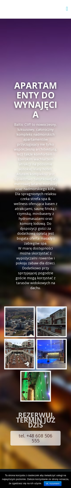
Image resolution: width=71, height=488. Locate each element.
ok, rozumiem (52, 483)
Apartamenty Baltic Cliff (25, 9)
